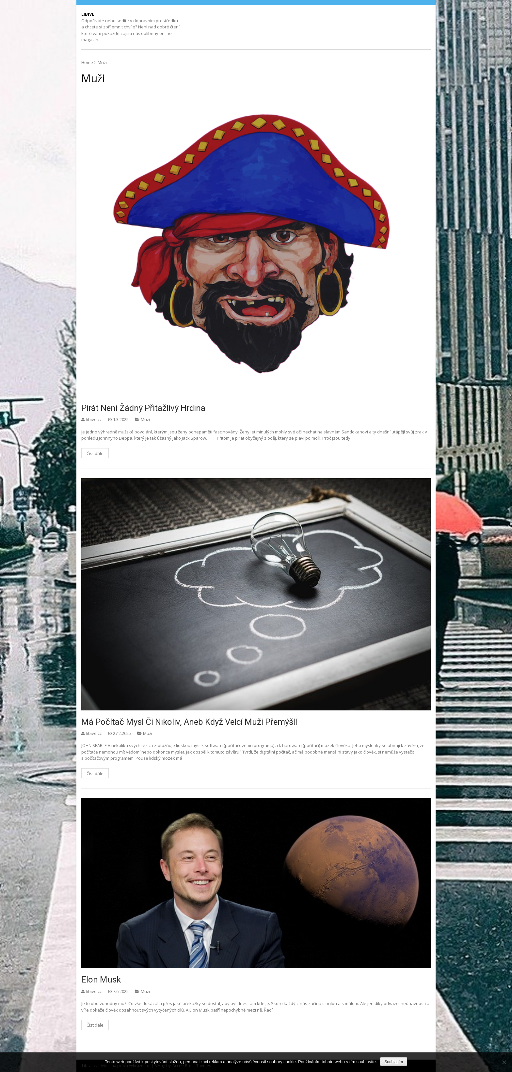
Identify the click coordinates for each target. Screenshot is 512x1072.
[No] (504, 1062)
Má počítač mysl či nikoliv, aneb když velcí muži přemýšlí (189, 722)
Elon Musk (101, 979)
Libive (87, 14)
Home (87, 62)
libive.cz (94, 419)
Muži (145, 419)
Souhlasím (393, 1062)
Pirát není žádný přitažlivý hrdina (143, 408)
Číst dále (95, 453)
